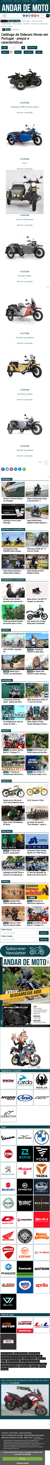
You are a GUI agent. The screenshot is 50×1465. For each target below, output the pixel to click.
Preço (39, 52)
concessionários (6, 24)
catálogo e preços (14, 21)
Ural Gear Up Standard (25, 450)
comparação (15, 29)
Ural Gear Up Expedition (25, 337)
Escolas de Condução (9, 1366)
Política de (22, 1463)
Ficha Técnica (14, 1433)
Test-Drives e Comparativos (13, 529)
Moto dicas (7, 831)
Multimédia (7, 680)
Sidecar (5, 52)
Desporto (6, 730)
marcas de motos (37, 21)
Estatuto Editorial (25, 1433)
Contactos (5, 1433)
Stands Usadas (29, 1358)
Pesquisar (43, 933)
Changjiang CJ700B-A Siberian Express (25, 107)
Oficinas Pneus (13, 1361)
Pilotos (42, 1366)
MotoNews (7, 479)
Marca (18, 52)
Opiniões (6, 630)
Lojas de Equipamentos (30, 1361)
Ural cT (24, 163)
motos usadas (26, 21)
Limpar (4, 47)
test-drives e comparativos (39, 24)
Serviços (4, 1369)
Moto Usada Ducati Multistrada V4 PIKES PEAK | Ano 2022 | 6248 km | (25, 1397)
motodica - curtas (6, 26)
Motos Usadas (6, 1353)
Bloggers (34, 1366)
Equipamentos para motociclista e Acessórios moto (21, 1356)
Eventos (6, 881)
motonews (26, 24)
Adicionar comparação (25, 112)
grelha (8, 29)
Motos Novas (34, 1353)
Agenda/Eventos (20, 1353)
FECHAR (22, 1459)
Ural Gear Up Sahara (24, 394)
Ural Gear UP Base (24, 276)
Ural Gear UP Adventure (24, 219)
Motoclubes (24, 1366)
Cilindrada (28, 52)
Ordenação (32, 47)
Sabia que (6, 781)
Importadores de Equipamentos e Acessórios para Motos (23, 1364)
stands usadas (17, 24)
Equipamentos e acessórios (13, 580)
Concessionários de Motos (11, 1358)
